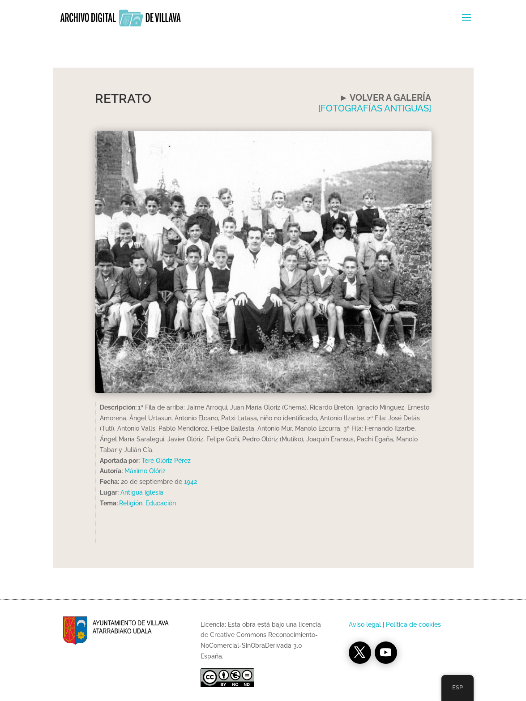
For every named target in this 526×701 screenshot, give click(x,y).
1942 (190, 481)
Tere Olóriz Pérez (165, 460)
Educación (160, 503)
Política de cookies (413, 624)
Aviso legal (365, 624)
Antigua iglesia (141, 492)
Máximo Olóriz (145, 470)
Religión (130, 503)
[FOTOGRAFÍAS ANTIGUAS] (374, 108)
